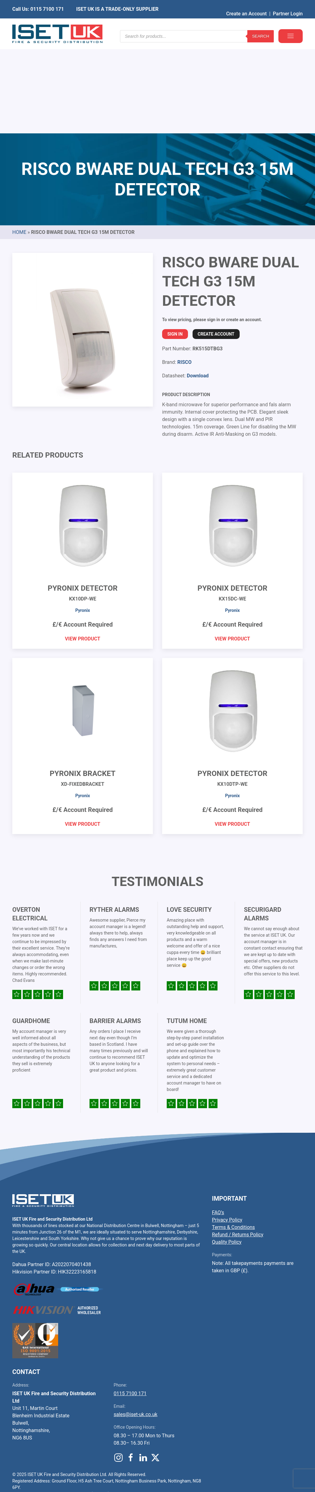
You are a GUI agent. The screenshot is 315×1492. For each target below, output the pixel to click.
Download (198, 282)
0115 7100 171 (130, 1300)
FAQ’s (218, 1119)
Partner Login (288, 4)
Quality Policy (226, 1148)
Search (260, 24)
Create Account (216, 240)
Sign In (175, 240)
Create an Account (246, 4)
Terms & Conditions (233, 1134)
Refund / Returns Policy (237, 1141)
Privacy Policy (227, 1126)
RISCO (184, 269)
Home (19, 139)
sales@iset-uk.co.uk (136, 1321)
